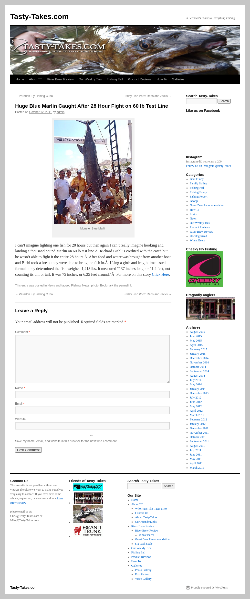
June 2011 (196, 454)
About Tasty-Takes (146, 517)
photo (95, 285)
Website (20, 419)
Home (20, 79)
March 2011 (197, 467)
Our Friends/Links (145, 521)
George (194, 201)
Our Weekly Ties (90, 79)
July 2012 (195, 397)
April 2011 (196, 463)
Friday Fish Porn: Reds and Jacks (147, 96)
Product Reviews (140, 79)
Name (20, 388)
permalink (125, 285)
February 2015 (198, 349)
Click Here (160, 274)
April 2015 (196, 345)
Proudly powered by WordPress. (210, 587)
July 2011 (195, 450)
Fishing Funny (198, 192)
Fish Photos (142, 574)
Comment (22, 332)
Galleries (178, 79)
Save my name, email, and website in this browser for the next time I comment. (66, 441)
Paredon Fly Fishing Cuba (34, 96)
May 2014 (196, 384)
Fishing (76, 285)
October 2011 (198, 437)
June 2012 (196, 402)
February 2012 (198, 419)
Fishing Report (199, 196)
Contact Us (141, 513)
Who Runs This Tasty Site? (151, 508)
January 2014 (198, 388)
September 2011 (199, 441)
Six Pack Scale (143, 543)
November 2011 (199, 432)
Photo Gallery (143, 570)
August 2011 (197, 445)
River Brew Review (60, 79)
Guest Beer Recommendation (207, 205)
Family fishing (198, 183)
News (51, 285)
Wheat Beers (197, 240)
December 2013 (199, 393)
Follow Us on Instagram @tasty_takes (208, 166)
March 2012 (197, 415)
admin (61, 112)
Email (19, 403)
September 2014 (199, 371)
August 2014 (197, 375)
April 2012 (196, 410)
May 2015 (196, 340)
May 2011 (196, 459)
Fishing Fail (115, 79)
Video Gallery (143, 578)
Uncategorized (198, 236)
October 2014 (198, 367)
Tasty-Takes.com (39, 16)
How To (161, 79)
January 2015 (198, 353)
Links (193, 214)
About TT (35, 79)
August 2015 (197, 331)
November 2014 (199, 362)
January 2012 (198, 424)
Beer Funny (197, 179)
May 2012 (196, 406)
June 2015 (196, 336)
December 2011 (199, 428)
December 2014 (199, 358)
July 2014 (195, 380)
